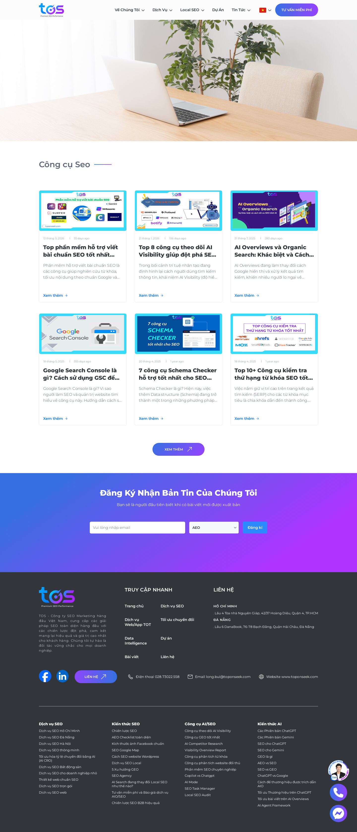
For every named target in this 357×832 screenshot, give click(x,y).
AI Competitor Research (204, 744)
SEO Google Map (125, 750)
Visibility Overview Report (205, 750)
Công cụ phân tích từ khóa (206, 756)
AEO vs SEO (267, 763)
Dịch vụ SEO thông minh (59, 750)
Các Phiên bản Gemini (276, 737)
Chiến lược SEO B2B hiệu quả (136, 803)
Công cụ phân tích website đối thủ (212, 763)
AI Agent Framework (274, 805)
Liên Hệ (96, 677)
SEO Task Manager (200, 788)
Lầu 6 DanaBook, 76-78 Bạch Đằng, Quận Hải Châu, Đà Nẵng (264, 627)
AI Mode (191, 782)
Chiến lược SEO (124, 731)
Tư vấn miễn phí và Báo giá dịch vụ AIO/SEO (140, 794)
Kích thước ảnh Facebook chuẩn (138, 744)
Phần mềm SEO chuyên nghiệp (210, 769)
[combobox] (214, 528)
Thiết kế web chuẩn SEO (58, 779)
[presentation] (127, 547)
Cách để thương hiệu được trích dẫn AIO (287, 784)
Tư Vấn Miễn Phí (296, 10)
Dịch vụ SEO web (53, 792)
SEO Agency (122, 776)
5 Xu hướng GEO (125, 769)
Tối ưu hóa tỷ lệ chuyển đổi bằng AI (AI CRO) (67, 758)
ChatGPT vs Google (273, 776)
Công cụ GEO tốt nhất (202, 737)
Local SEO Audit (198, 795)
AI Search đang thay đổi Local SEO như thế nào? (139, 784)
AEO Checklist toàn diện (131, 737)
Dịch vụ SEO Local (126, 763)
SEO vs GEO (267, 769)
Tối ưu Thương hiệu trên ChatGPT (284, 792)
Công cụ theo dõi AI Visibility (208, 731)
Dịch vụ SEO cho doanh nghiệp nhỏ (68, 773)
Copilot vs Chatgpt (199, 776)
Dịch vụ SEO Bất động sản (60, 767)
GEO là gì (265, 756)
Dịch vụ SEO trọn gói (55, 786)
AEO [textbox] (196, 527)
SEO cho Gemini (271, 750)
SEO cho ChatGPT (272, 744)
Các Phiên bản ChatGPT (277, 731)
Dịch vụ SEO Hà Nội (55, 744)
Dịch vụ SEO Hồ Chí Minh (59, 731)
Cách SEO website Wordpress (135, 756)
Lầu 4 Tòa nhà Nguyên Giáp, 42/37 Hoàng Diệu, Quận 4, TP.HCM (266, 613)
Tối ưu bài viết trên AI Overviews (283, 799)
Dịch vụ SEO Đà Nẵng (56, 737)
